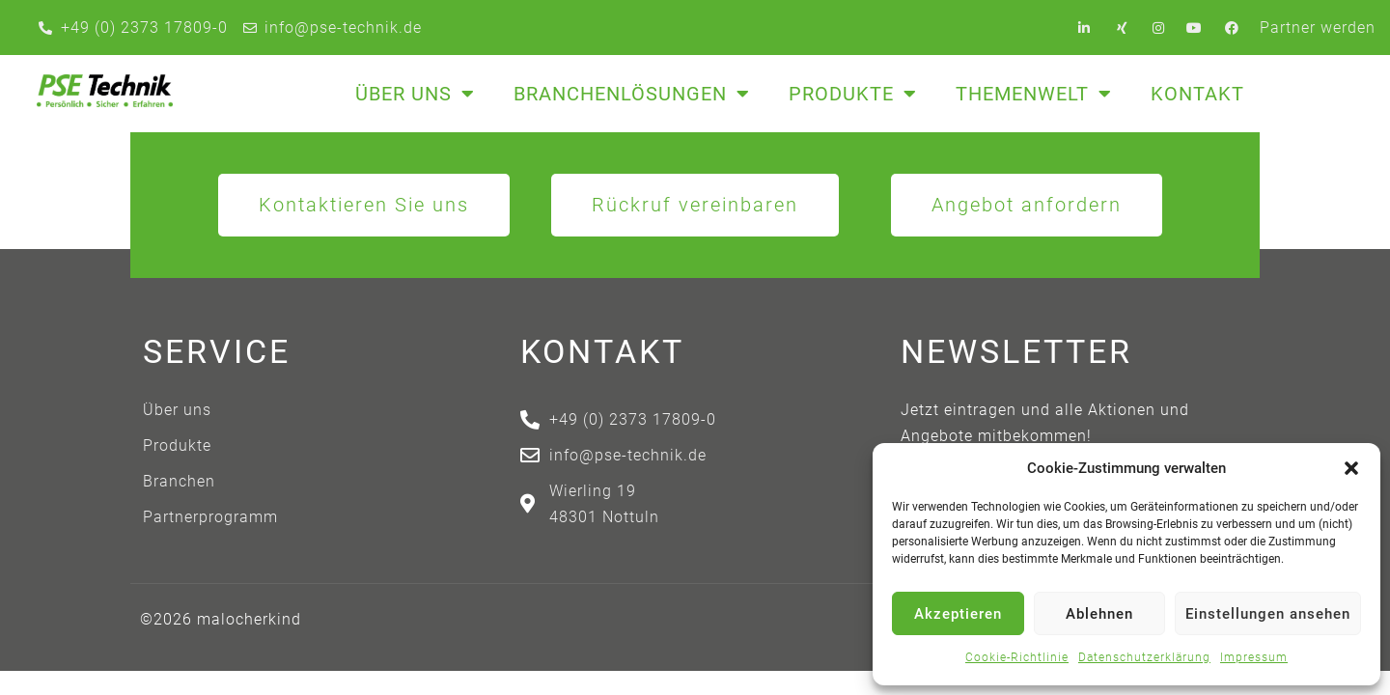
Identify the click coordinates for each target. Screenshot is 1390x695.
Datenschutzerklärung (1144, 657)
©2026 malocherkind (220, 619)
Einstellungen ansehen (1267, 614)
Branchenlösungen (632, 93)
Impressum (1254, 657)
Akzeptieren (958, 614)
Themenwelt (1034, 93)
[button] (1351, 468)
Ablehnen (1099, 614)
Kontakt (1197, 93)
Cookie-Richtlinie (1017, 657)
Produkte (853, 93)
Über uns (415, 93)
